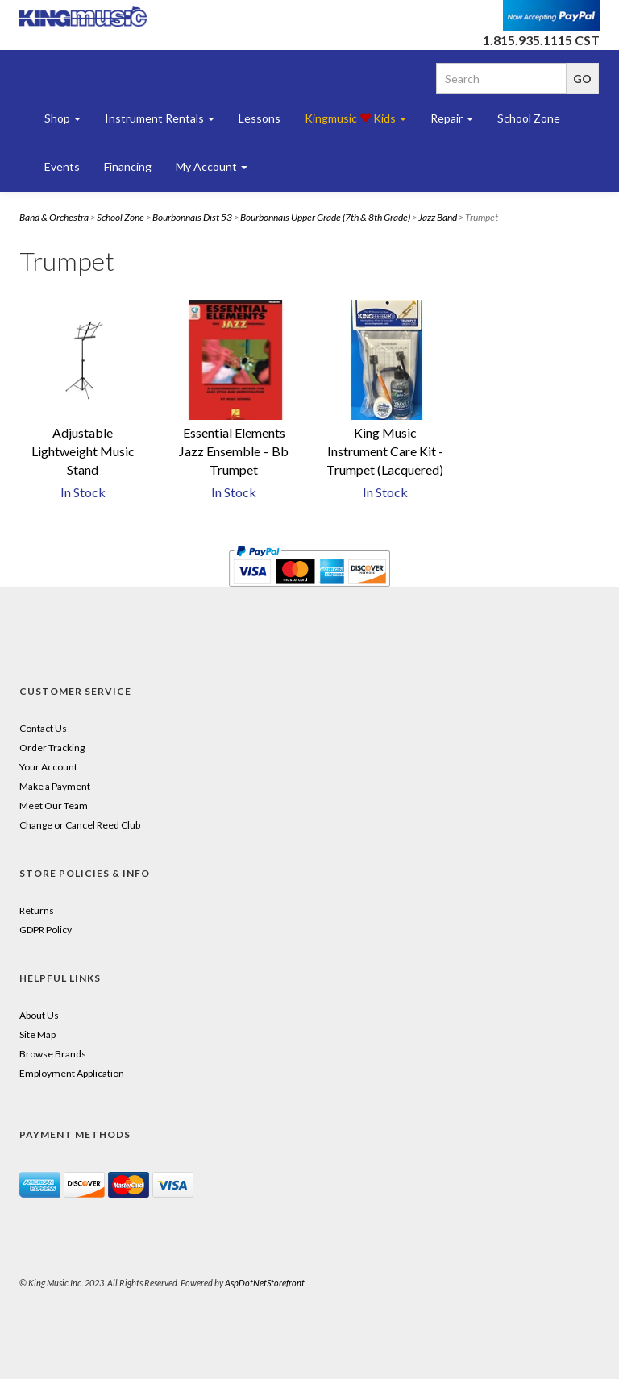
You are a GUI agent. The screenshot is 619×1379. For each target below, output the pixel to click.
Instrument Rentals (159, 118)
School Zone (528, 118)
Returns (36, 910)
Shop (62, 118)
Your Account (48, 767)
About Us (39, 1015)
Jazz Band (437, 217)
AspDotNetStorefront (265, 1282)
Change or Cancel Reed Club (79, 825)
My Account (211, 166)
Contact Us (43, 728)
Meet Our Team (53, 806)
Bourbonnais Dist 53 (192, 217)
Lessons (259, 118)
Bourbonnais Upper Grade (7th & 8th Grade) (325, 217)
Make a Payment (54, 786)
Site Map (37, 1034)
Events (62, 166)
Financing (128, 166)
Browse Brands (52, 1054)
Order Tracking (52, 747)
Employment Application (71, 1073)
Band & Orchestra (54, 217)
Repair (451, 118)
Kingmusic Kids (355, 118)
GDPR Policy (45, 930)
